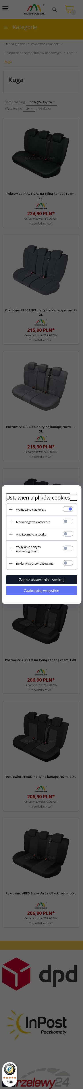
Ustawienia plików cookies (38, 497)
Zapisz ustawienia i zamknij (41, 579)
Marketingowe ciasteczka (33, 522)
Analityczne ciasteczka (31, 534)
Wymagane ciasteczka (31, 509)
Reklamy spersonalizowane (35, 563)
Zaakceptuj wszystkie (41, 590)
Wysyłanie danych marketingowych (28, 549)
